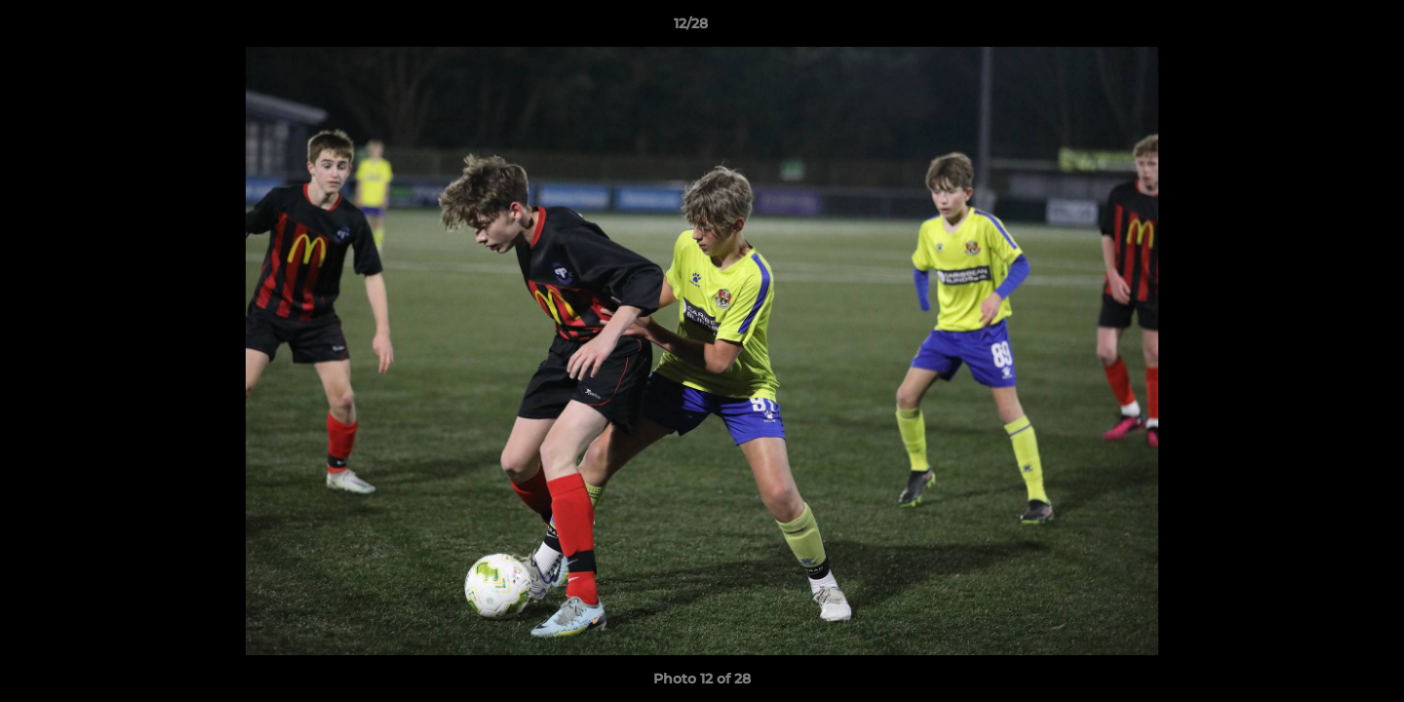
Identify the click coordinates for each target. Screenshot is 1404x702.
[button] (1322, 28)
